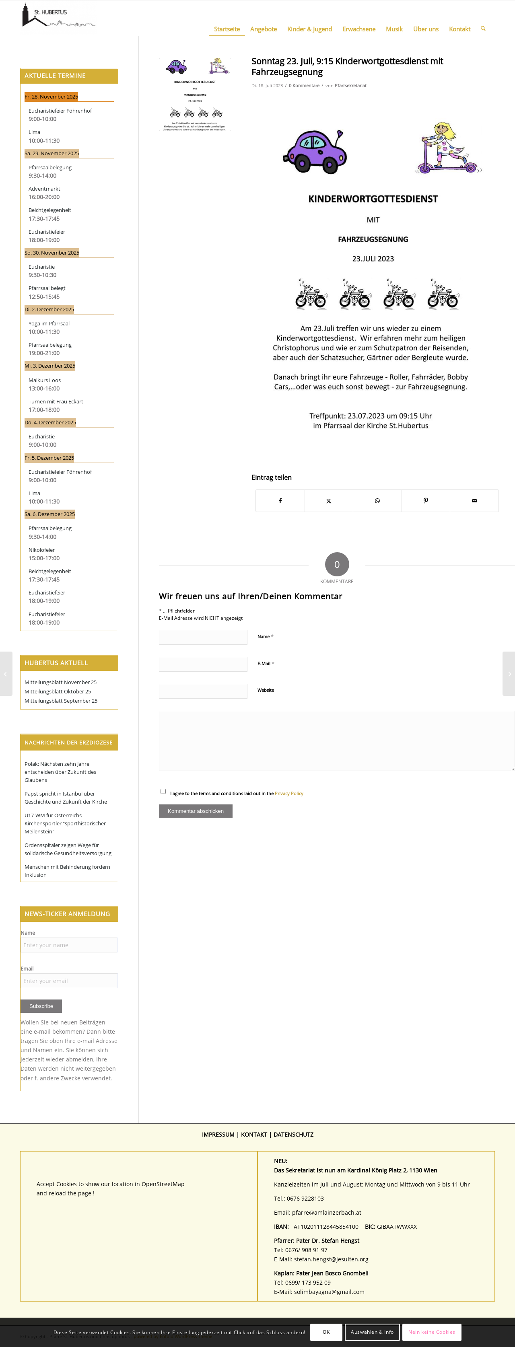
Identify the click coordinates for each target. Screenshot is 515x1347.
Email (27, 968)
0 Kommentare (304, 85)
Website (266, 690)
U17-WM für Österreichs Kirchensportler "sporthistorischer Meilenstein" (65, 823)
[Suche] (483, 18)
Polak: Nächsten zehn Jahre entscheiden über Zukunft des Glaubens (60, 772)
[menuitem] (227, 18)
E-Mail (266, 663)
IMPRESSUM (218, 1134)
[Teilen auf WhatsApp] (377, 501)
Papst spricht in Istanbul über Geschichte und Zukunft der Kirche (66, 797)
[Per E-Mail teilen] (474, 501)
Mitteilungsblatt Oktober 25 (58, 691)
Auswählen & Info (372, 1331)
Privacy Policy (289, 793)
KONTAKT (254, 1134)
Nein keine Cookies (431, 1331)
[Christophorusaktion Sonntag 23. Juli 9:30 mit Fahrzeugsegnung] (509, 674)
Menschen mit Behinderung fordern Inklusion (67, 870)
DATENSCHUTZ (293, 1134)
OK (326, 1331)
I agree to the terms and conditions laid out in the (236, 793)
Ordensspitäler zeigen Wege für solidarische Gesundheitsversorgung (68, 849)
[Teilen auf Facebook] (280, 501)
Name (266, 636)
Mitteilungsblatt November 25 (61, 682)
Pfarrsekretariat (351, 85)
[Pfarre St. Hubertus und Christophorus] (58, 18)
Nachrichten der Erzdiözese (69, 742)
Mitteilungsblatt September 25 (61, 700)
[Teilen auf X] (329, 501)
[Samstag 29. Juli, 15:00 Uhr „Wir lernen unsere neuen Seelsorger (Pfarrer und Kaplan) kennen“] (6, 674)
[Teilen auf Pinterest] (426, 501)
